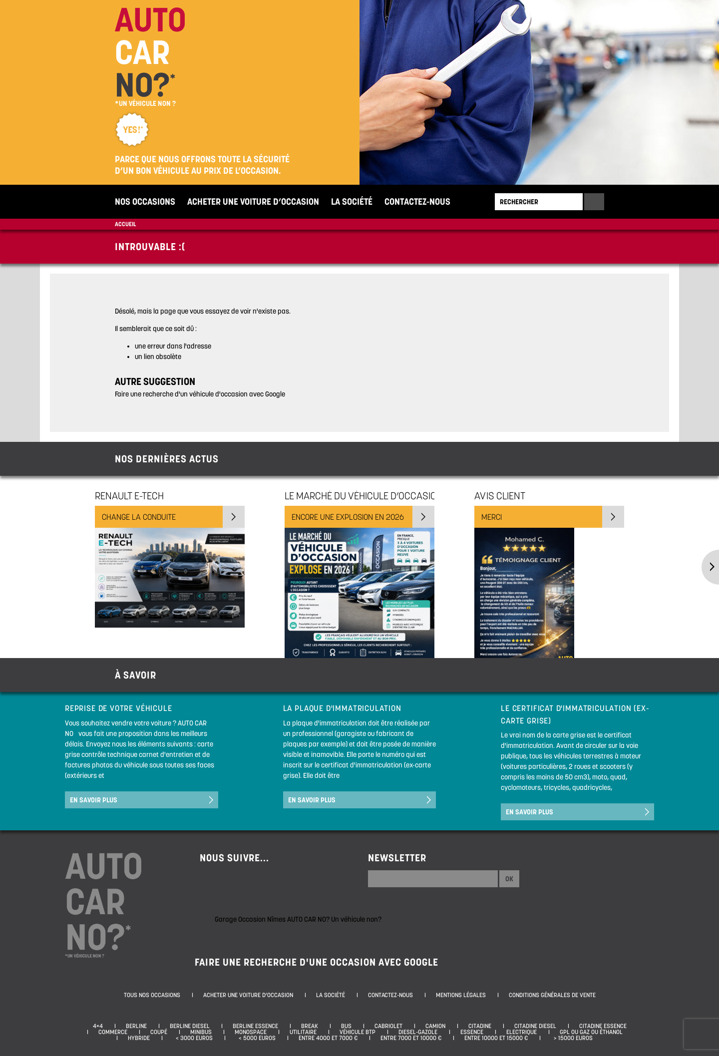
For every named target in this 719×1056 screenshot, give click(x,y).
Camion (435, 1026)
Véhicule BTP (357, 1032)
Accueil (125, 224)
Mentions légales (461, 995)
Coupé (158, 1032)
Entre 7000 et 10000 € (410, 1038)
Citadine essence (603, 1026)
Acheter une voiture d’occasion (253, 201)
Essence (471, 1032)
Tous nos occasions (152, 995)
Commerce (112, 1032)
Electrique (521, 1032)
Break (309, 1026)
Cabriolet (388, 1026)
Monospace (251, 1032)
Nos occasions (145, 201)
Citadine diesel (535, 1026)
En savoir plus (93, 800)
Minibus (201, 1032)
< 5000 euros (256, 1038)
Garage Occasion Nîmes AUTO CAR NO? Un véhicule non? (298, 919)
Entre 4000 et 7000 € (328, 1038)
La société (351, 201)
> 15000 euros (572, 1038)
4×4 (98, 1026)
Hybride (139, 1038)
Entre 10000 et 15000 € (496, 1038)
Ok (509, 879)
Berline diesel (190, 1026)
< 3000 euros (193, 1038)
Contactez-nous (417, 201)
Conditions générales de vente (552, 995)
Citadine (479, 1026)
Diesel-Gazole (417, 1032)
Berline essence (255, 1026)
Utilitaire (303, 1032)
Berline (136, 1026)
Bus (346, 1026)
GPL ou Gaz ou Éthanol (591, 1032)
